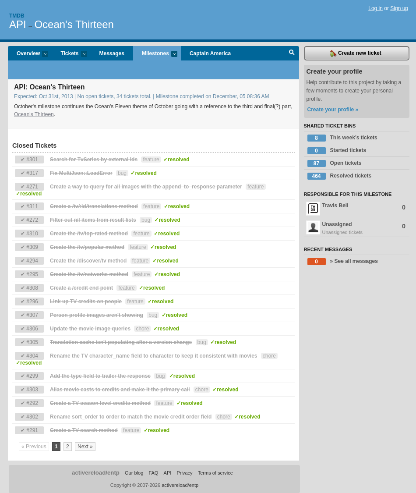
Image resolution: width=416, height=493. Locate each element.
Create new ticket (355, 53)
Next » (85, 446)
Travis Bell (356, 209)
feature (151, 159)
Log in (375, 8)
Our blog (134, 472)
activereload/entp (96, 472)
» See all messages (342, 261)
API (17, 24)
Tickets (69, 54)
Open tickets (334, 163)
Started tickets (337, 150)
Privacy (184, 472)
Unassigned (357, 228)
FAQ (153, 472)
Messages (111, 53)
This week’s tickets (342, 138)
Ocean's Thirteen (74, 24)
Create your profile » (333, 109)
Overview (28, 54)
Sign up (399, 8)
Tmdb (17, 16)
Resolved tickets (339, 176)
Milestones (155, 54)
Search (292, 53)
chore (142, 329)
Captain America (210, 53)
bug (122, 173)
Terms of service (215, 472)
